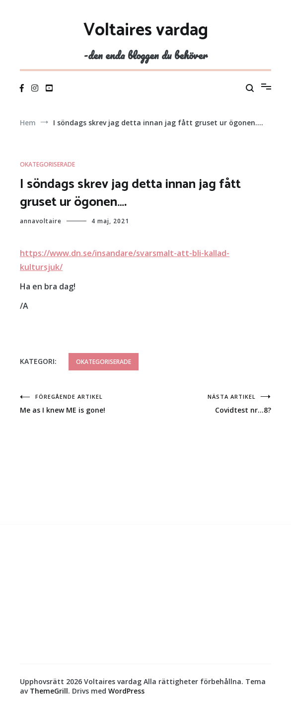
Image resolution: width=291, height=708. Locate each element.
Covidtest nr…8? (208, 404)
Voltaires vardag (145, 30)
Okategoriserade (47, 164)
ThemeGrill (49, 691)
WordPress (126, 691)
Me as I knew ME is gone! (83, 404)
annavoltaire (41, 221)
